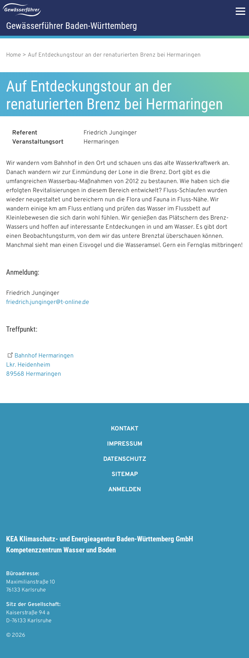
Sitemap (125, 474)
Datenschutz (124, 459)
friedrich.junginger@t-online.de (47, 302)
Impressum (124, 444)
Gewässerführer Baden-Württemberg (71, 26)
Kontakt (125, 429)
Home (13, 55)
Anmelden (124, 489)
